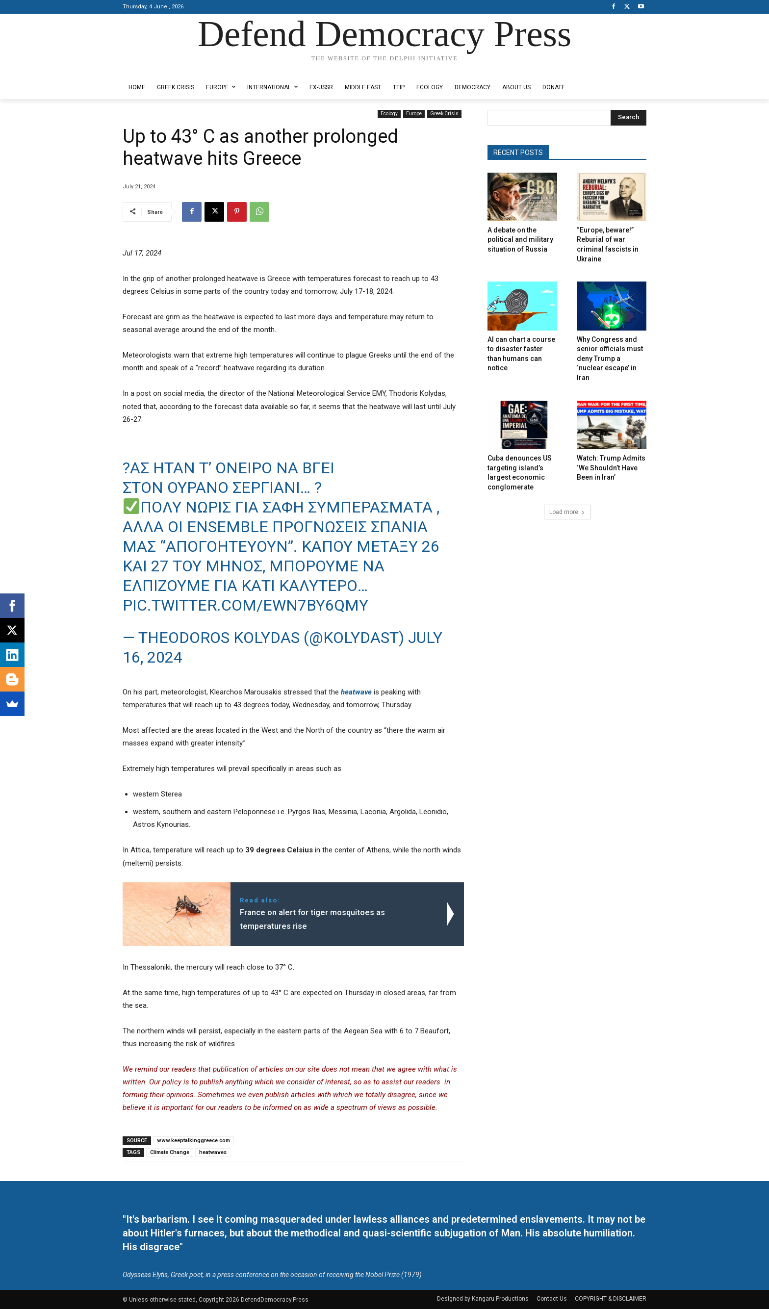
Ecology (389, 114)
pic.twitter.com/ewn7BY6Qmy (245, 605)
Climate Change (169, 1152)
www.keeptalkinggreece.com (193, 1140)
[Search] (628, 118)
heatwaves (213, 1152)
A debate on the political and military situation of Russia (520, 239)
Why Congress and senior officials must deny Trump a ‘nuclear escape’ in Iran (610, 358)
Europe (414, 114)
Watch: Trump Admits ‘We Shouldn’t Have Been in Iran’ (611, 467)
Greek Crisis (444, 114)
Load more (567, 512)
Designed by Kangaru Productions (161, 68)
